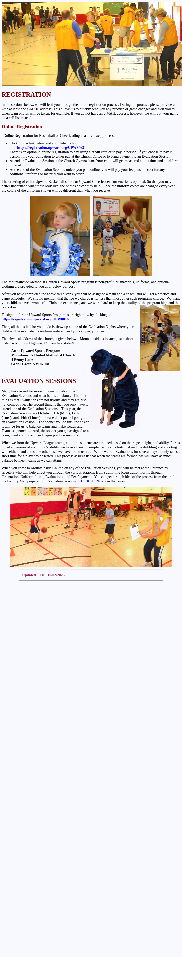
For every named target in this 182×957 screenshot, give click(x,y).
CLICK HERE (89, 481)
